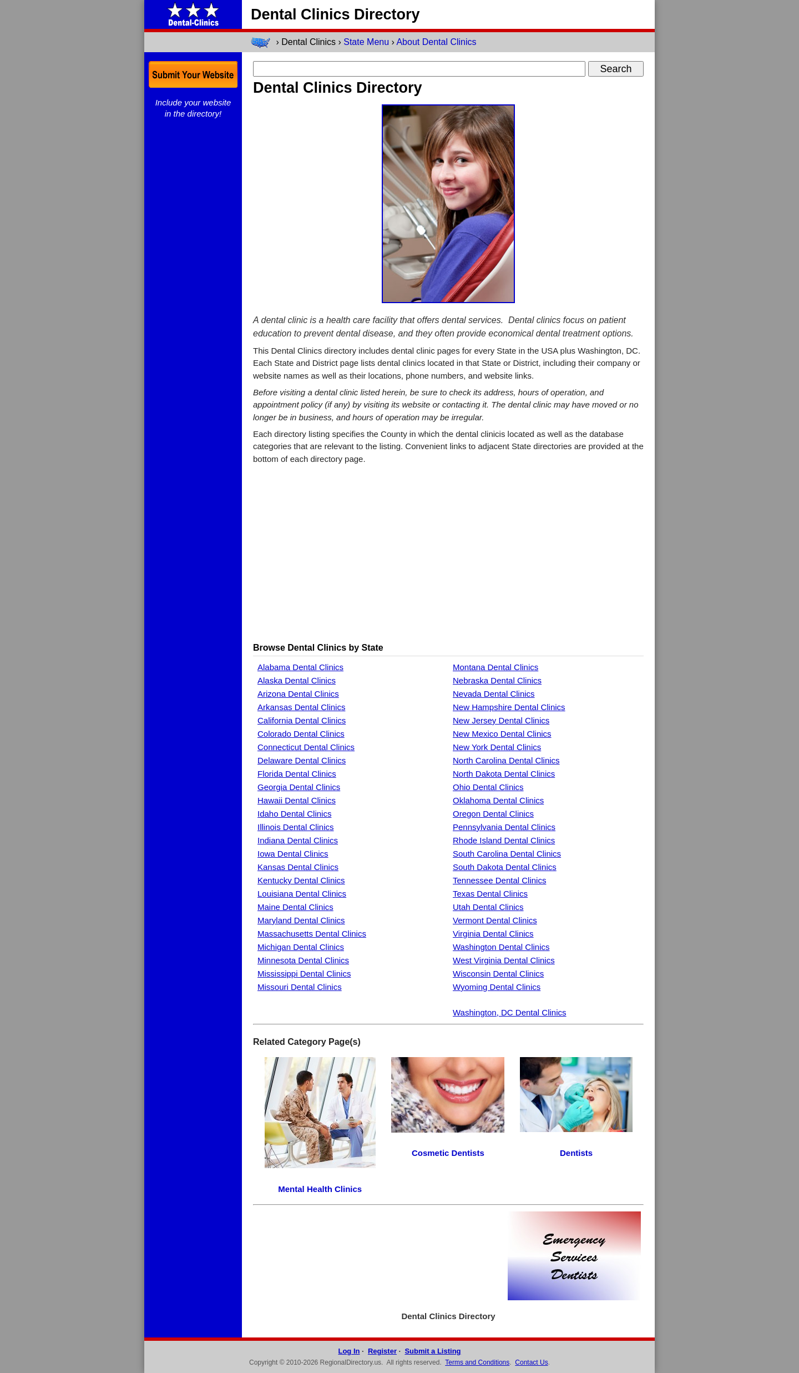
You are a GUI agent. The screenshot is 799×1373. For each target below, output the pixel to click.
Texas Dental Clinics (490, 893)
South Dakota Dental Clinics (505, 867)
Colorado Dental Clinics (301, 733)
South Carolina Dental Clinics (507, 853)
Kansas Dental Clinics (297, 867)
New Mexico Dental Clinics (502, 733)
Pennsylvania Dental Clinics (504, 827)
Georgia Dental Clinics (298, 787)
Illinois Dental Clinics (295, 827)
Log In (349, 1351)
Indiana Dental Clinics (297, 840)
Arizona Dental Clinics (298, 693)
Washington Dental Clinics (501, 947)
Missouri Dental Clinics (299, 987)
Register (382, 1351)
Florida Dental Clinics (296, 773)
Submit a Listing (432, 1351)
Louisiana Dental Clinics (301, 893)
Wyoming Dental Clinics (496, 987)
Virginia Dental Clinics (493, 933)
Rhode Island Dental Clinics (504, 840)
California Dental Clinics (301, 720)
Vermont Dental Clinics (495, 920)
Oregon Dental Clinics (493, 813)
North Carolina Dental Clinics (506, 760)
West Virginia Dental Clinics (504, 960)
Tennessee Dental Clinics (499, 880)
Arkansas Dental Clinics (301, 707)
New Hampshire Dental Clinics (509, 707)
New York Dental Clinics (497, 747)
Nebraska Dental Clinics (497, 680)
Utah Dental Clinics (488, 907)
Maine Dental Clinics (295, 907)
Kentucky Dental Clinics (301, 880)
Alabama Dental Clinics (300, 667)
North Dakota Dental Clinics (504, 773)
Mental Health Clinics (320, 1189)
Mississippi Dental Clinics (304, 973)
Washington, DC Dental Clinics (510, 1012)
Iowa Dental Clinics (292, 853)
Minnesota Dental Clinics (303, 960)
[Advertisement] (448, 553)
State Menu (366, 42)
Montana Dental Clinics (495, 667)
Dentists (576, 1153)
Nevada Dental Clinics (494, 693)
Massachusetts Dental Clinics (311, 933)
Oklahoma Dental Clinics (498, 800)
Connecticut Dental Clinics (306, 747)
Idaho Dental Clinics (294, 813)
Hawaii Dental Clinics (296, 800)
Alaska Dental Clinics (296, 680)
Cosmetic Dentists (448, 1153)
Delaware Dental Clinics (301, 760)
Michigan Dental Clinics (300, 947)
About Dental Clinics (436, 42)
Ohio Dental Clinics (488, 787)
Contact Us (531, 1362)
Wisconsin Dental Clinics (498, 973)
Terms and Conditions (477, 1362)
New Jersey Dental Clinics (501, 720)
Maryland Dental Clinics (301, 920)
